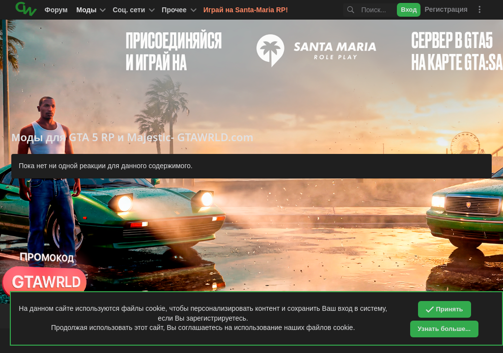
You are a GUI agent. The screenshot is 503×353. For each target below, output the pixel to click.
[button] (132, 10)
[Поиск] (362, 10)
